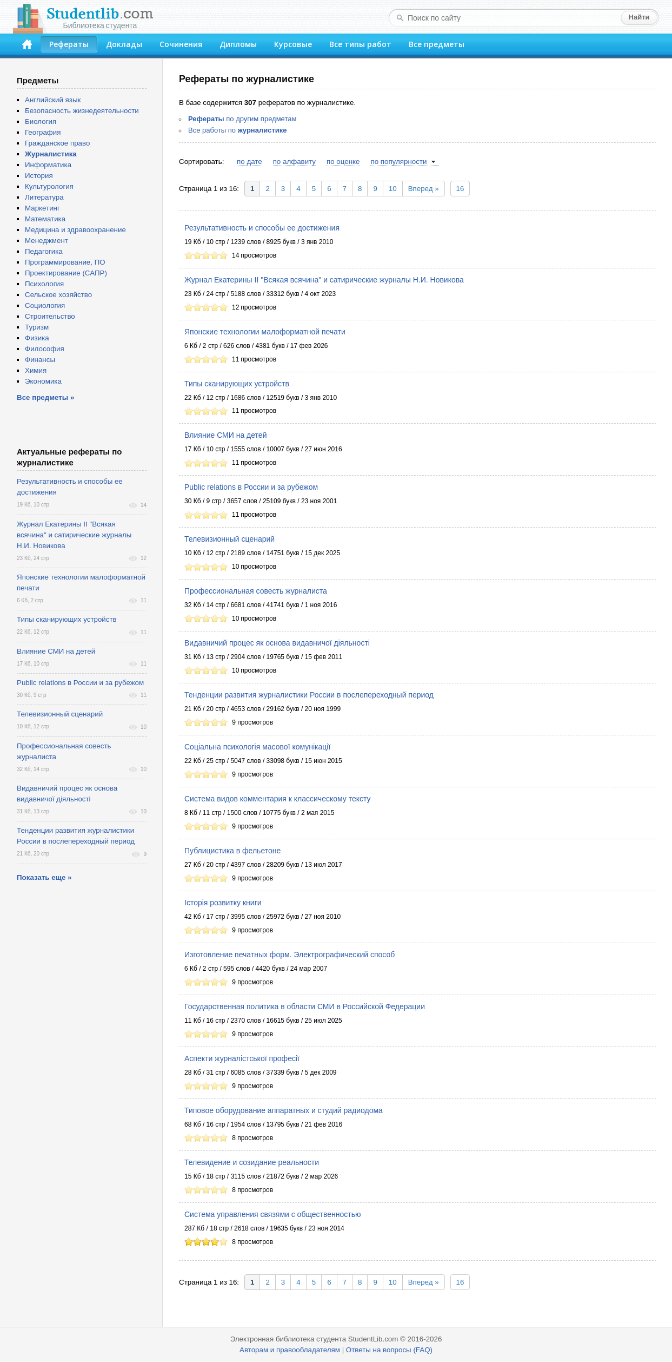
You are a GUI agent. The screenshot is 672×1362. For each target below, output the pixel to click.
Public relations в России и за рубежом (251, 487)
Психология (44, 284)
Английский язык (53, 100)
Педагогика (44, 251)
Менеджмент (46, 240)
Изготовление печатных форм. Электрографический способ (289, 954)
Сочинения (180, 44)
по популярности (398, 161)
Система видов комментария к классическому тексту (277, 798)
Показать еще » (44, 877)
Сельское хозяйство (58, 295)
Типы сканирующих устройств (236, 383)
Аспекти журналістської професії (242, 1058)
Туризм (37, 327)
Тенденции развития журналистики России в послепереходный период (309, 694)
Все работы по (237, 130)
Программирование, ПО (65, 262)
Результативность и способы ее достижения (262, 227)
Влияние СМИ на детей (225, 435)
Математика (45, 219)
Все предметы (436, 44)
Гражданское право (57, 143)
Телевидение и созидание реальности (251, 1162)
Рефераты (69, 44)
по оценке (343, 161)
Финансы (40, 360)
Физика (37, 338)
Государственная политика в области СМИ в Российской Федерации (304, 1006)
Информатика (48, 165)
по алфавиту (294, 161)
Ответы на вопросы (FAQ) (389, 1350)
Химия (35, 370)
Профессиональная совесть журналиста (255, 591)
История (39, 176)
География (43, 132)
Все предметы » (45, 397)
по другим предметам (242, 119)
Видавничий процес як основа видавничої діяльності (277, 643)
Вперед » (423, 189)
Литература (44, 197)
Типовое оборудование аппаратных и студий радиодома (283, 1110)
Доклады (124, 44)
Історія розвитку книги (223, 902)
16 (460, 189)
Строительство (50, 316)
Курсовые (293, 44)
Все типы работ (360, 44)
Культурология (49, 186)
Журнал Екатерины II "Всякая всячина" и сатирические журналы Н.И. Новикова (324, 279)
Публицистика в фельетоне (232, 850)
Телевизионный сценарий (229, 539)
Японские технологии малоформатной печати (264, 331)
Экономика (43, 381)
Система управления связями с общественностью (272, 1214)
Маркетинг (42, 208)
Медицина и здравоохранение (75, 230)
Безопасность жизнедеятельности (82, 111)
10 (393, 189)
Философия (44, 349)
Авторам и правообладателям (289, 1350)
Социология (45, 305)
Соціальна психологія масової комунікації (257, 746)
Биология (40, 121)
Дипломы (238, 44)
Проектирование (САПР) (66, 273)
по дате (249, 161)
